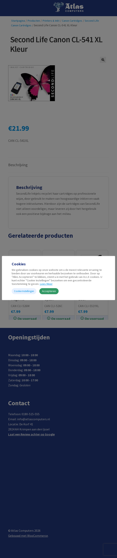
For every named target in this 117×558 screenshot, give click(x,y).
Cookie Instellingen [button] (24, 291)
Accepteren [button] (49, 291)
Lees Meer (46, 284)
